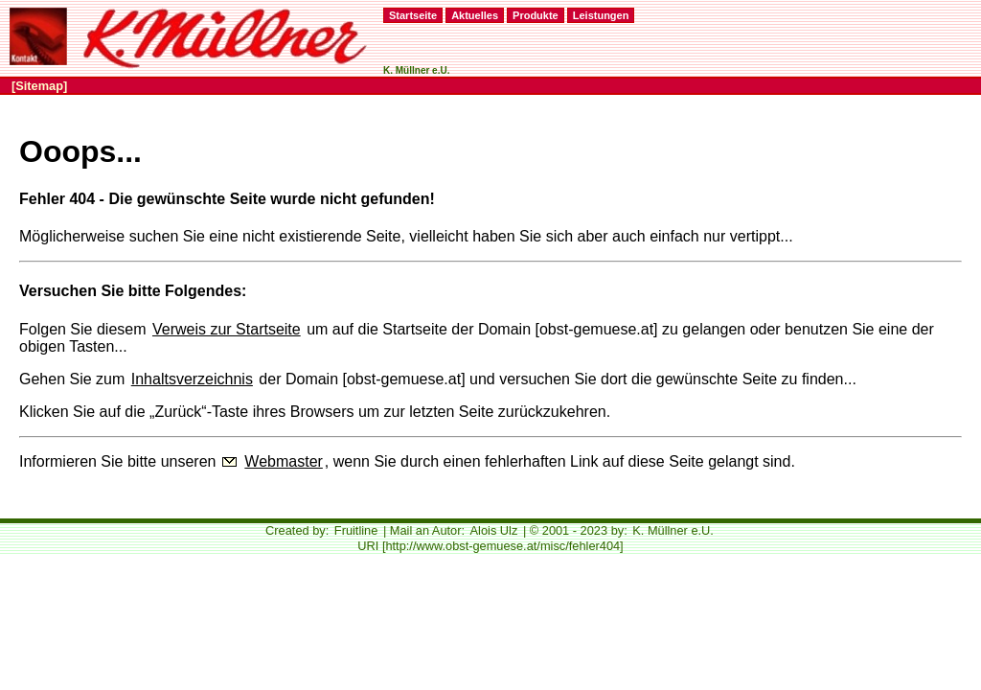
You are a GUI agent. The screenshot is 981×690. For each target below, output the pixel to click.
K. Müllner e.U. (673, 530)
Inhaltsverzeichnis (192, 379)
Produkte (536, 15)
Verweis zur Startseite (226, 329)
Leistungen (601, 15)
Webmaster (283, 461)
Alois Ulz (494, 530)
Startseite (413, 15)
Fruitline (356, 530)
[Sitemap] (39, 86)
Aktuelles (474, 15)
